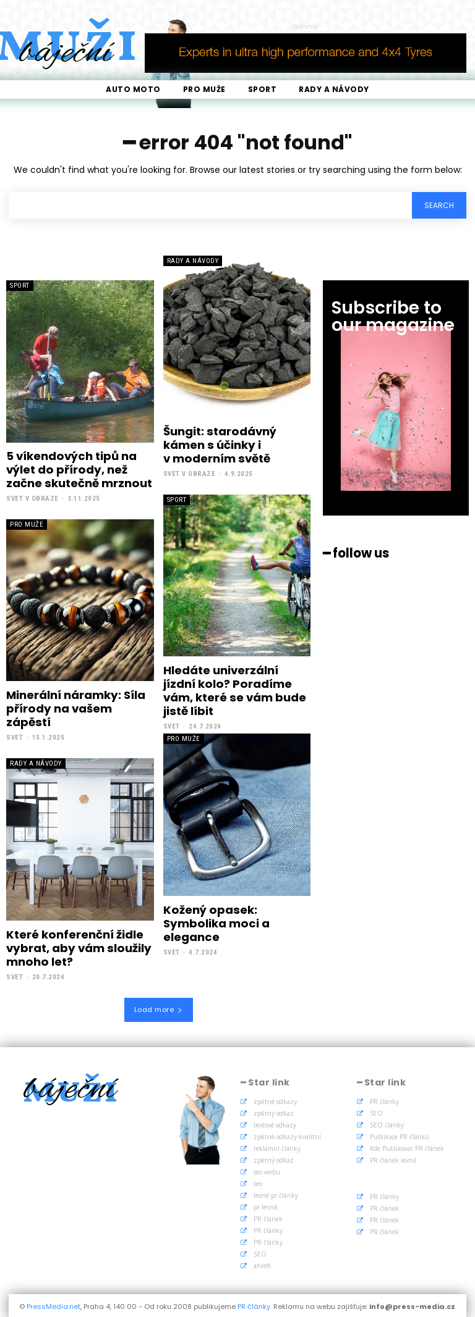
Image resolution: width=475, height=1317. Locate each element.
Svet (14, 736)
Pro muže (26, 524)
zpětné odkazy (275, 1099)
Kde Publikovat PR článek (407, 1146)
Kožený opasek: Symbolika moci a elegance (215, 922)
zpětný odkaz (274, 1111)
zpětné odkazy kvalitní (287, 1135)
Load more (158, 1007)
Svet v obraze (32, 498)
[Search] (439, 205)
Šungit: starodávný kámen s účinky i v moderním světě (219, 445)
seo (258, 1181)
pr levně (266, 1205)
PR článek (268, 1217)
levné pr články (276, 1193)
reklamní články (277, 1146)
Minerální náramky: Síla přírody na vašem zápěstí (75, 708)
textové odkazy (275, 1123)
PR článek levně (393, 1158)
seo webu (267, 1170)
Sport (20, 286)
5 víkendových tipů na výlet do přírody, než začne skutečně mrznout (78, 469)
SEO (260, 1252)
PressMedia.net (53, 1305)
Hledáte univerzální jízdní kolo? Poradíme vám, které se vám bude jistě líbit (234, 689)
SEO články (387, 1123)
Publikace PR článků (399, 1135)
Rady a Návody (193, 261)
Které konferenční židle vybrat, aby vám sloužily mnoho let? (77, 947)
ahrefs (262, 1264)
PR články (268, 1228)
